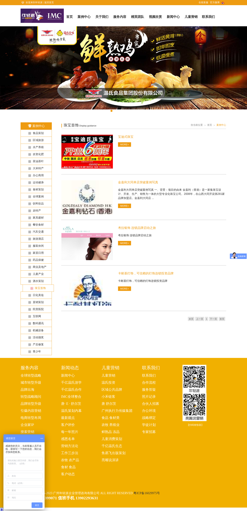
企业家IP (27, 425)
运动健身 (38, 182)
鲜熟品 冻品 (111, 432)
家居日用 (38, 252)
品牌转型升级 (31, 404)
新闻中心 (173, 17)
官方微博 (217, 2)
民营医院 (38, 309)
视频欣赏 (155, 17)
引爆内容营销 (31, 411)
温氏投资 (108, 382)
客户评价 (68, 425)
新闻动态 (70, 367)
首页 (69, 17)
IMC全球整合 (71, 396)
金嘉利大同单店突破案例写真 (138, 182)
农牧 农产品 (70, 460)
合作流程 (149, 382)
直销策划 (38, 302)
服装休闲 (38, 245)
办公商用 (38, 175)
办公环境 (149, 411)
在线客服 (203, 2)
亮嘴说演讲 (110, 460)
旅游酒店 (38, 238)
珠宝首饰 (40, 288)
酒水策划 (38, 281)
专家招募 (149, 432)
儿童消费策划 (112, 439)
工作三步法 (69, 453)
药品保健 (38, 259)
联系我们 (208, 17)
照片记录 (149, 396)
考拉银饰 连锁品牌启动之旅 (137, 228)
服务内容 (119, 17)
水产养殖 (38, 147)
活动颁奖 (38, 337)
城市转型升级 (31, 382)
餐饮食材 (38, 224)
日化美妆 (38, 295)
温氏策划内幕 (71, 411)
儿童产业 (38, 274)
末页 (191, 319)
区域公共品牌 (112, 389)
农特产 (37, 210)
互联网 (37, 316)
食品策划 (38, 133)
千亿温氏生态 (112, 446)
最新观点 (68, 418)
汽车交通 (38, 231)
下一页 (213, 319)
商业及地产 (39, 266)
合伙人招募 (150, 404)
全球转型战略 (31, 375)
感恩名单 (68, 439)
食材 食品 (68, 467)
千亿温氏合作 (71, 389)
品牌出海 (27, 389)
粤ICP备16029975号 (146, 493)
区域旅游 (38, 140)
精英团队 (137, 17)
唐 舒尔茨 (109, 404)
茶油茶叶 (38, 161)
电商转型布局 (31, 418)
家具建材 (38, 217)
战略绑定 (149, 418)
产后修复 (38, 344)
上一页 (199, 319)
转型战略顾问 (31, 396)
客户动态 (68, 474)
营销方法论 (69, 446)
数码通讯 (38, 323)
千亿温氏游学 (71, 382)
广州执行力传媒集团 (117, 411)
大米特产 (38, 168)
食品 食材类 (111, 418)
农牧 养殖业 (111, 425)
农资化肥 (38, 154)
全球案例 (38, 196)
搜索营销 (27, 432)
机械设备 (38, 330)
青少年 (37, 351)
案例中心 (84, 17)
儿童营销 (191, 17)
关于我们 (101, 17)
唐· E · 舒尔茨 (71, 404)
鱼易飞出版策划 (114, 453)
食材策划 (38, 189)
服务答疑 (149, 389)
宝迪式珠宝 (125, 136)
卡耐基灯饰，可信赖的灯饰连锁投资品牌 (146, 273)
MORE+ (124, 144)
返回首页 (49, 2)
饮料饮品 (38, 203)
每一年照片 (69, 432)
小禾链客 (108, 396)
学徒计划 (149, 425)
